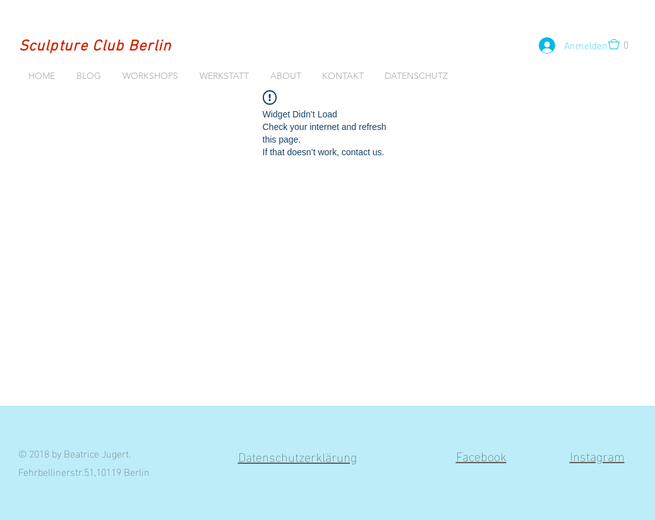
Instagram (597, 455)
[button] (622, 44)
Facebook (481, 455)
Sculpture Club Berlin (95, 47)
